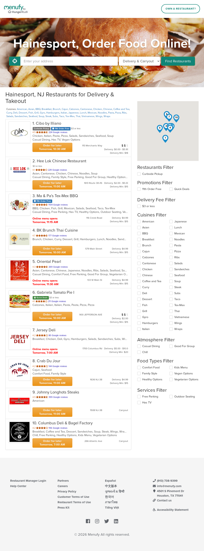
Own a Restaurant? (181, 8)
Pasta (111, 112)
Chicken (97, 109)
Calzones (74, 109)
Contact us (162, 500)
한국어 (109, 497)
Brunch (57, 109)
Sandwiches (21, 116)
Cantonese (86, 109)
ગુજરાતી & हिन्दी (114, 491)
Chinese (107, 109)
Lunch (83, 112)
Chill (145, 352)
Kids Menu (181, 367)
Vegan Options (183, 373)
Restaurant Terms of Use (74, 502)
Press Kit (63, 507)
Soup (41, 116)
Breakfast (47, 109)
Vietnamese (87, 116)
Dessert (23, 112)
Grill (36, 112)
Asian (31, 109)
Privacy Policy (67, 491)
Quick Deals (181, 189)
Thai (78, 116)
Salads (9, 116)
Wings (99, 116)
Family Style (149, 373)
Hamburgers (53, 112)
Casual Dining (151, 346)
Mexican (92, 112)
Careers (63, 486)
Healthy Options (152, 379)
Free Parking (150, 396)
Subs (55, 116)
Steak (48, 116)
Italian (64, 112)
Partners (63, 480)
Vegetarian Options (186, 379)
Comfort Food (151, 367)
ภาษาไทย (111, 502)
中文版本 (111, 486)
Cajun (65, 109)
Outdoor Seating (184, 396)
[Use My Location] (15, 61)
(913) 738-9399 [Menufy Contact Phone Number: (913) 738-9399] (165, 480)
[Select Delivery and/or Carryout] (139, 61)
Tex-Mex (70, 116)
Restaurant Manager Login (28, 480)
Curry (9, 112)
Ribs (124, 112)
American (22, 109)
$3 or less (148, 206)
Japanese (73, 112)
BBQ (37, 109)
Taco (61, 116)
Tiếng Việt (112, 507)
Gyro (42, 112)
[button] (165, 139)
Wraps (107, 116)
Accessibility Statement (170, 510)
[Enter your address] (69, 61)
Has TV (146, 402)
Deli (15, 112)
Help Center (18, 486)
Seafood (33, 116)
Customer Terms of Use (73, 497)
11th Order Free (151, 189)
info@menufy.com (166, 486)
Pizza (118, 112)
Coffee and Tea (121, 109)
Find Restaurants (178, 61)
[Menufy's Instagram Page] (97, 521)
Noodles (102, 112)
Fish (30, 112)
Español (110, 480)
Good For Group (184, 346)
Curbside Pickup (152, 174)
